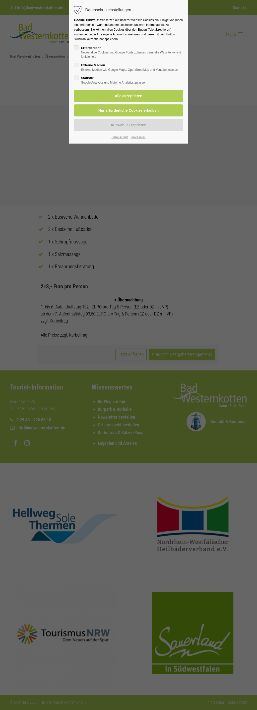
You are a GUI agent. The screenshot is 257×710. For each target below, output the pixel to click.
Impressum (138, 137)
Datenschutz (119, 137)
